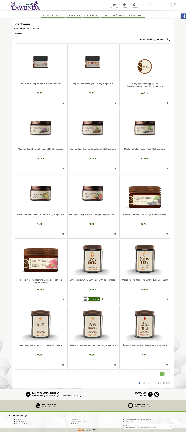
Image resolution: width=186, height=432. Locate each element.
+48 (48, 407)
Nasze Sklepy (136, 15)
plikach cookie (152, 427)
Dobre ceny (20, 421)
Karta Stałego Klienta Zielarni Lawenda (139, 419)
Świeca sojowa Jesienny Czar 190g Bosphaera (40, 345)
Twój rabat (119, 15)
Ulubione (124, 7)
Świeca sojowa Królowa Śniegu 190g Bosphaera (145, 345)
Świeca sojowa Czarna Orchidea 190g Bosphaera (92, 280)
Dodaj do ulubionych (63, 103)
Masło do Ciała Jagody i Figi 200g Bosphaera (144, 149)
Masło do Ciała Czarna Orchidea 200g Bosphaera (40, 149)
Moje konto (135, 7)
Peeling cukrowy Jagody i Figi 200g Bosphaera (144, 214)
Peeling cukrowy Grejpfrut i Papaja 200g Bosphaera (92, 214)
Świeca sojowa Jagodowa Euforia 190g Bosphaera (145, 280)
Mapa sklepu (130, 421)
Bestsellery (75, 419)
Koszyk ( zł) (114, 7)
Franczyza (19, 419)
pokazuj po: (164, 39)
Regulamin (74, 423)
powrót (148, 383)
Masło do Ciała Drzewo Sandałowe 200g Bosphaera (92, 149)
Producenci (74, 15)
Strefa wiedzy (91, 15)
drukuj (167, 383)
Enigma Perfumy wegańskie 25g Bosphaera (93, 83)
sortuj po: (147, 39)
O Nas (106, 15)
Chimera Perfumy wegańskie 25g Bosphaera (40, 83)
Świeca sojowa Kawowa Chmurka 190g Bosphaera (93, 345)
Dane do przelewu (22, 423)
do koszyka (94, 299)
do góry (158, 383)
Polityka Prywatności (78, 421)
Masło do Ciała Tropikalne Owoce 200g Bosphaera (40, 214)
